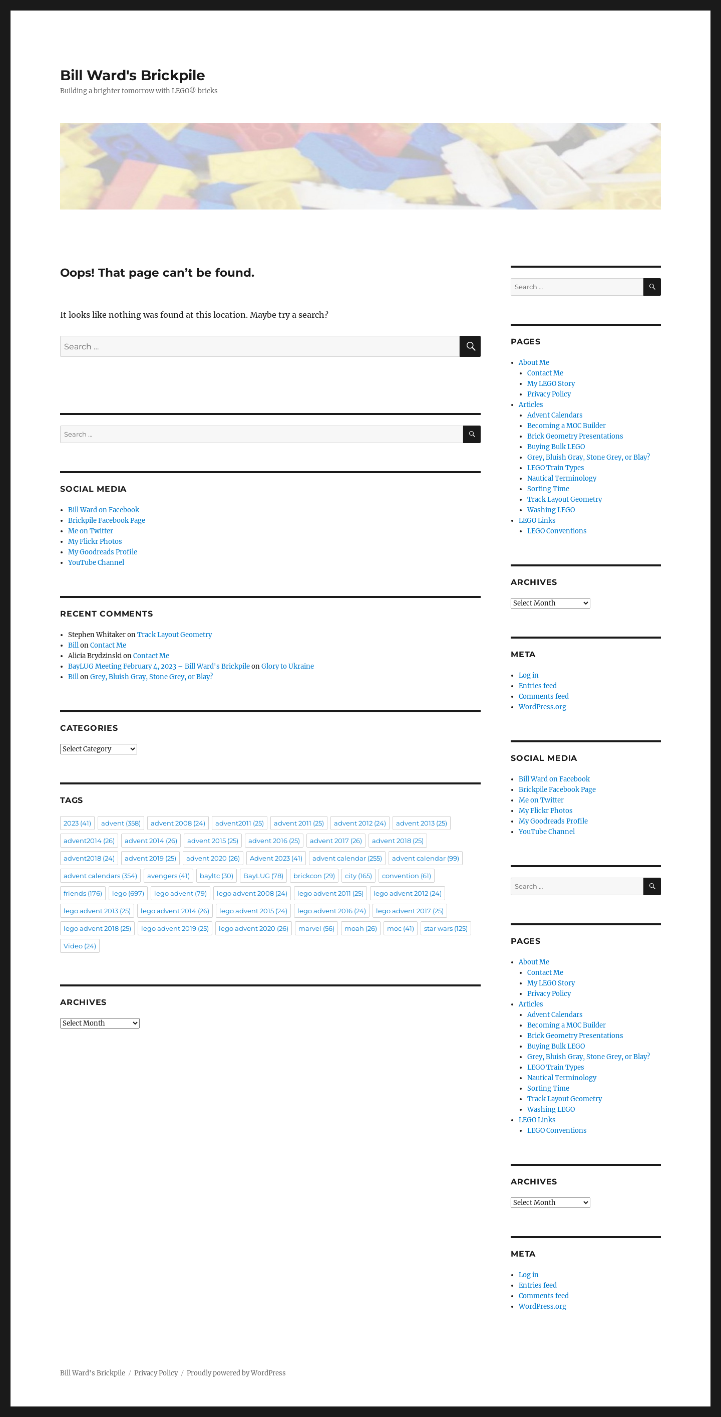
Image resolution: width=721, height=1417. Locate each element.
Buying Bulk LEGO (556, 447)
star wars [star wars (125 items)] (446, 928)
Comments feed (544, 696)
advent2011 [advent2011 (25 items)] (239, 823)
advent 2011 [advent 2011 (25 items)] (299, 823)
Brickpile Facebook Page (106, 520)
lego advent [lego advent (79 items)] (180, 893)
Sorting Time (548, 489)
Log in (529, 675)
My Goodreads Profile (102, 552)
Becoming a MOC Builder (566, 426)
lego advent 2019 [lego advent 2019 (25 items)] (175, 928)
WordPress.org (542, 707)
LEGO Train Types (555, 468)
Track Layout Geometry (174, 635)
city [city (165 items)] (358, 876)
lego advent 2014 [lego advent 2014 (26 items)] (175, 911)
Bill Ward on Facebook (103, 510)
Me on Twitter (90, 531)
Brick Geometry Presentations (575, 436)
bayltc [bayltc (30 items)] (216, 876)
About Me (534, 362)
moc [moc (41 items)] (400, 928)
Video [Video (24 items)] (80, 946)
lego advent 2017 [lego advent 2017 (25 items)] (410, 911)
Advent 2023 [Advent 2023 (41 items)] (276, 858)
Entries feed (538, 686)
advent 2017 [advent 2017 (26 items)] (336, 841)
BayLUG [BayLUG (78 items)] (263, 876)
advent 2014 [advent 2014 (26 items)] (151, 841)
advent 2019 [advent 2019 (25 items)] (150, 858)
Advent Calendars (555, 415)
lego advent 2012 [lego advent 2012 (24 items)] (408, 893)
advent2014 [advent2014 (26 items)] (89, 841)
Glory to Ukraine (287, 666)
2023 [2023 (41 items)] (77, 823)
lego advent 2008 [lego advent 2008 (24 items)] (252, 893)
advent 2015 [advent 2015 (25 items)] (212, 841)
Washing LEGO (551, 510)
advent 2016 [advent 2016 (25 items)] (274, 841)
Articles (531, 404)
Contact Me (108, 645)
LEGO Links (537, 520)
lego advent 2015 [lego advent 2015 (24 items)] (253, 911)
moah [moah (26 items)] (360, 928)
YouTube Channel (96, 562)
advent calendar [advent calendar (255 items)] (347, 858)
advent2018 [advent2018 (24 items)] (89, 858)
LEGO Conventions (557, 531)
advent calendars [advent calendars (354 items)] (100, 876)
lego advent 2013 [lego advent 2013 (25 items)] (97, 911)
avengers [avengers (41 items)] (168, 876)
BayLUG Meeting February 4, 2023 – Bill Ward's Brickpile (159, 666)
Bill (73, 645)
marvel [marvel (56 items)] (316, 928)
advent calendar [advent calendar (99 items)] (425, 858)
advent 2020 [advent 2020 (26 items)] (213, 858)
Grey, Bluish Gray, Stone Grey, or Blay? (151, 677)
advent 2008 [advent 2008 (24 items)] (178, 823)
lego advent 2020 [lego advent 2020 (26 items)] (253, 928)
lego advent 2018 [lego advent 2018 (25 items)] (97, 928)
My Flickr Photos (95, 541)
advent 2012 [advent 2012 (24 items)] (360, 823)
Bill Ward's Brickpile (132, 75)
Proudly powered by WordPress (236, 1373)
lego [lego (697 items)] (128, 893)
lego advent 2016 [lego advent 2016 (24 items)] (331, 911)
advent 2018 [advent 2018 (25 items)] (398, 841)
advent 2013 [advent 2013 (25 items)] (421, 823)
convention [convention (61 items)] (406, 876)
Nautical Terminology (561, 478)
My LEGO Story (551, 383)
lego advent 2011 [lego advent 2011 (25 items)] (330, 893)
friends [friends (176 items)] (83, 893)
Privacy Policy (549, 394)
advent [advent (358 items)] (121, 823)
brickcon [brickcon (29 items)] (314, 876)
